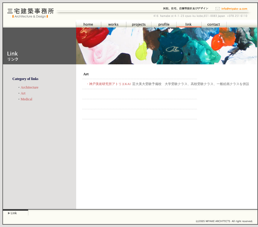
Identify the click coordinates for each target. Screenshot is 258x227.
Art (23, 93)
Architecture (29, 87)
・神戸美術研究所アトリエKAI (108, 84)
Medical (26, 99)
